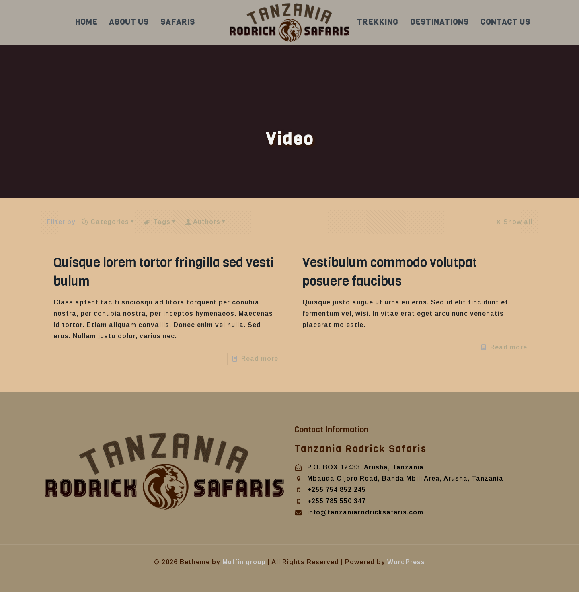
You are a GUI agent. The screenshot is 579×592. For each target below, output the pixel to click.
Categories (109, 221)
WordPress (406, 562)
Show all (514, 221)
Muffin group (244, 562)
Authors (206, 221)
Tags (161, 221)
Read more (259, 358)
